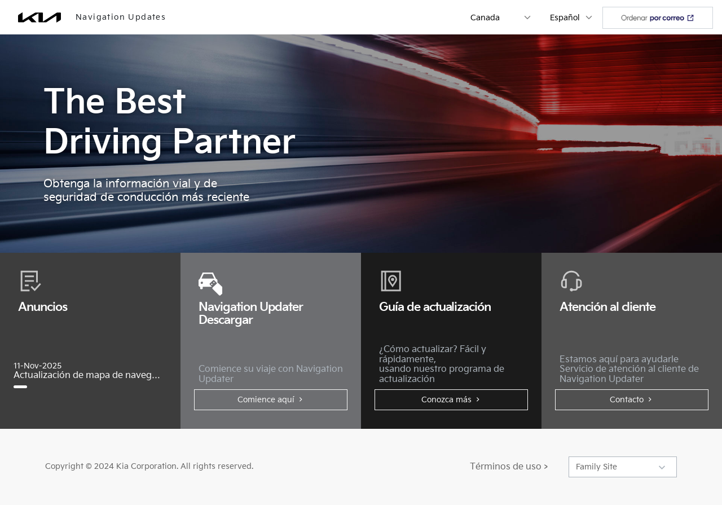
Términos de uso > (509, 467)
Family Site (596, 467)
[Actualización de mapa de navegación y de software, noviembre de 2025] (25, 386)
